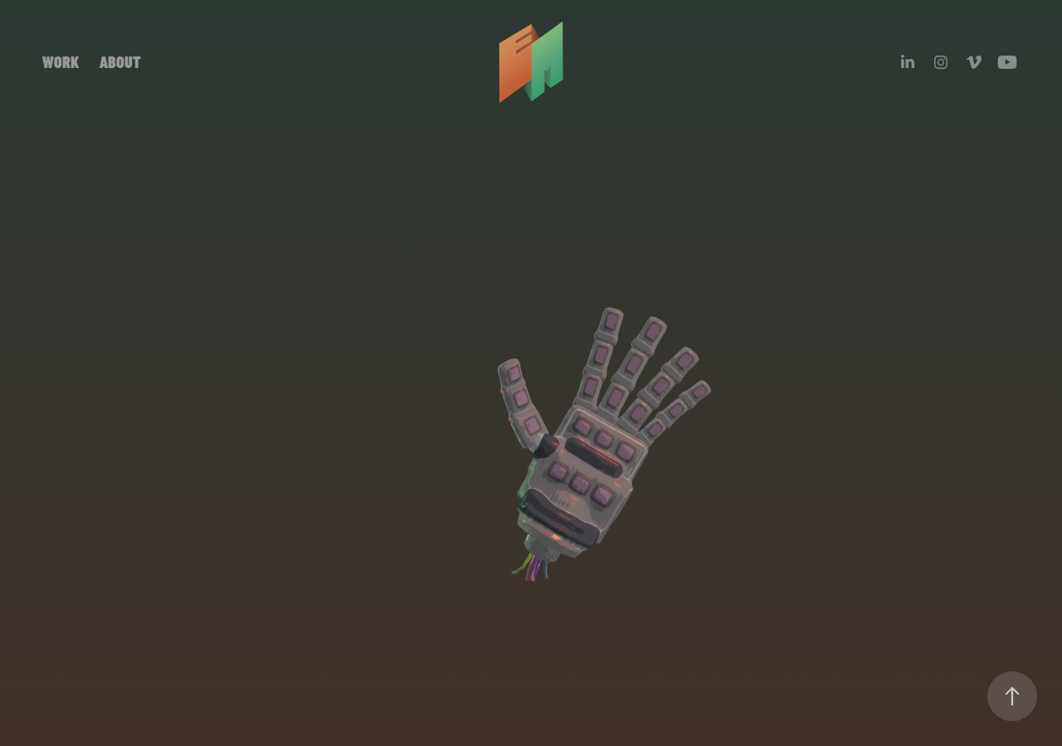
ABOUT (120, 61)
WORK (60, 61)
